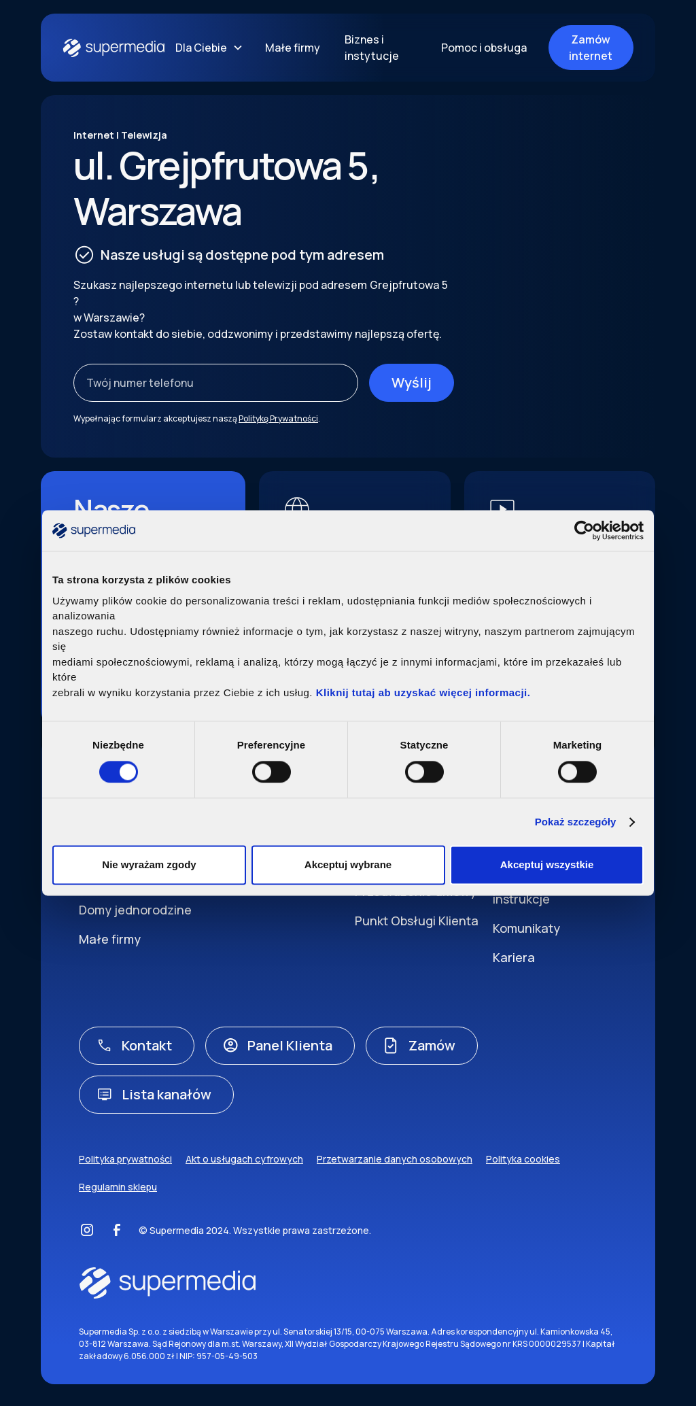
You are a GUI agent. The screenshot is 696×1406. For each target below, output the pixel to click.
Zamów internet (590, 47)
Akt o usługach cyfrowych (244, 1158)
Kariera (514, 957)
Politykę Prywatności (278, 418)
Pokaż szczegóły (575, 821)
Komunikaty (526, 928)
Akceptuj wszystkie (547, 865)
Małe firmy (292, 47)
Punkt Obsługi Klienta (416, 920)
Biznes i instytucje (372, 47)
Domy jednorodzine (135, 910)
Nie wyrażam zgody (149, 865)
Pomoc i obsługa (484, 47)
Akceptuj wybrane (348, 865)
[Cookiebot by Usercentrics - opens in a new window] (584, 530)
